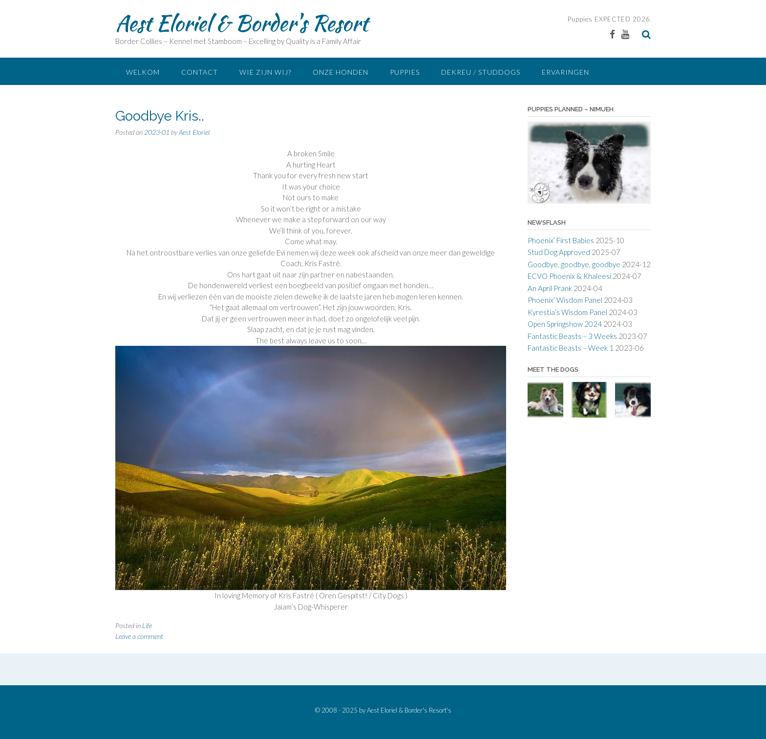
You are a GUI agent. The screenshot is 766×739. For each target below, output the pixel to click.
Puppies (580, 19)
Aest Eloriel (194, 132)
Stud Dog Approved (559, 252)
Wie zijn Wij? (265, 72)
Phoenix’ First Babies (561, 240)
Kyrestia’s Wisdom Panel (567, 312)
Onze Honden (340, 72)
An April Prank (550, 288)
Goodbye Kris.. (159, 116)
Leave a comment (139, 636)
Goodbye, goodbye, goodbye (574, 264)
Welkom (143, 72)
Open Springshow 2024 (565, 323)
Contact (199, 72)
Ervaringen (565, 72)
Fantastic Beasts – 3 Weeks (572, 336)
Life (147, 625)
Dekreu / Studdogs (480, 72)
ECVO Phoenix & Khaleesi (569, 276)
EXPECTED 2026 (621, 19)
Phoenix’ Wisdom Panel (565, 300)
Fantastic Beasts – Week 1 (571, 347)
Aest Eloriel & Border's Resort (241, 23)
